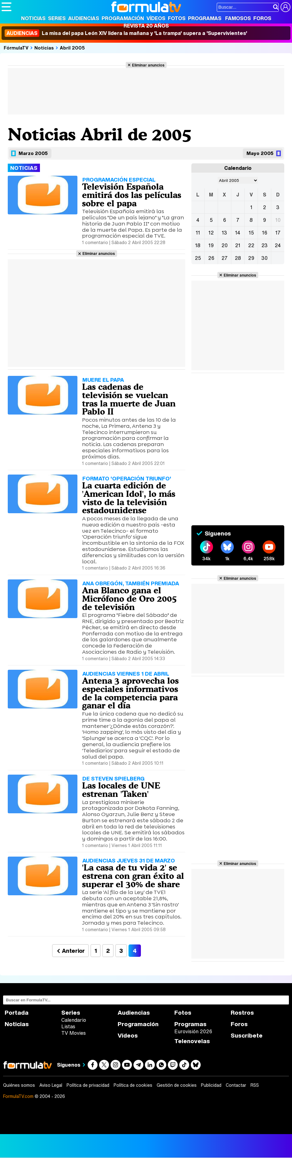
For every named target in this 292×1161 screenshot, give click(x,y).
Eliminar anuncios (148, 65)
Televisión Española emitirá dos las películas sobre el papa (131, 195)
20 (224, 245)
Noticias (33, 18)
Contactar (236, 1085)
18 (197, 245)
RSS (255, 1085)
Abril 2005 (72, 47)
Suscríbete (247, 1035)
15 (251, 232)
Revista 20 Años (146, 25)
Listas (68, 1026)
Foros (262, 18)
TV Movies (73, 1033)
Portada (16, 1012)
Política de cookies (133, 1085)
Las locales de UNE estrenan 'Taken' (121, 789)
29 (251, 258)
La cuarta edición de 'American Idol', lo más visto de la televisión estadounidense (128, 497)
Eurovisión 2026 (193, 1031)
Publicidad (211, 1085)
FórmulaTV (16, 47)
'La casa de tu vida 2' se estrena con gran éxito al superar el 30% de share (133, 875)
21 (237, 245)
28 (238, 258)
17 (278, 232)
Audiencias (83, 18)
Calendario (73, 1020)
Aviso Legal (50, 1085)
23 (264, 245)
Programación (123, 18)
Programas (204, 18)
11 (198, 232)
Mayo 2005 (259, 153)
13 (224, 232)
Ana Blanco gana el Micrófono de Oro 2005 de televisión (129, 598)
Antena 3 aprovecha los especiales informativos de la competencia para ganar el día (130, 693)
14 (237, 232)
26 (211, 258)
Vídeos (155, 18)
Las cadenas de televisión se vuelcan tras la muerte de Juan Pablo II (129, 399)
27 (224, 258)
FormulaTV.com (18, 1096)
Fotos (176, 18)
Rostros (242, 1012)
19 (211, 245)
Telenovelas (192, 1041)
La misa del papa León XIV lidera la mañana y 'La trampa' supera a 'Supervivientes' (126, 33)
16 (264, 232)
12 (211, 232)
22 (251, 245)
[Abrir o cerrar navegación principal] (6, 6)
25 (198, 258)
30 (264, 258)
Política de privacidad (88, 1085)
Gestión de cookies (177, 1085)
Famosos (238, 18)
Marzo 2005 (33, 153)
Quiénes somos (19, 1085)
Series (57, 18)
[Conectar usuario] (285, 7)
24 (278, 245)
